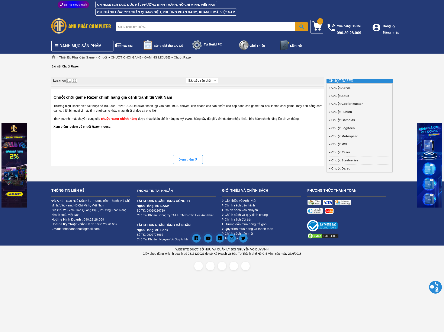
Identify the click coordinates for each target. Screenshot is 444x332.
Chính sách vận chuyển (240, 210)
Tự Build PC (213, 44)
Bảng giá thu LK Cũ (168, 45)
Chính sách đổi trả (236, 219)
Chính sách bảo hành (238, 205)
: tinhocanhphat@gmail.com (75, 229)
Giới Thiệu (257, 45)
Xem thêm (188, 159)
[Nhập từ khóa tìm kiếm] (211, 26)
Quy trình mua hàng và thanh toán (247, 229)
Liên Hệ (296, 45)
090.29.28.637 (107, 224)
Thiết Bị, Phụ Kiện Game (77, 57)
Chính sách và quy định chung (245, 214)
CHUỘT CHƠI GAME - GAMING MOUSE (140, 57)
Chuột (102, 57)
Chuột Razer (183, 57)
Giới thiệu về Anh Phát (239, 200)
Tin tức (127, 46)
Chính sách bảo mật (237, 233)
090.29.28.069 (94, 219)
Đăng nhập (391, 32)
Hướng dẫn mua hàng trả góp (244, 224)
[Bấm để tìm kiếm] (301, 26)
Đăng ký (389, 26)
